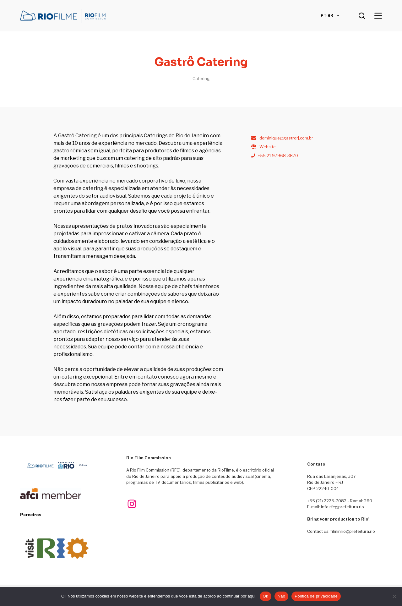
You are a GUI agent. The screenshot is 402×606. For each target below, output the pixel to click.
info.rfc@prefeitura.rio (342, 506)
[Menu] (378, 15)
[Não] (394, 596)
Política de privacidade (316, 596)
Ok (265, 596)
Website (267, 146)
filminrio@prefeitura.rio (352, 531)
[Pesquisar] (362, 16)
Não (281, 596)
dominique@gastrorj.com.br (286, 137)
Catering (201, 78)
